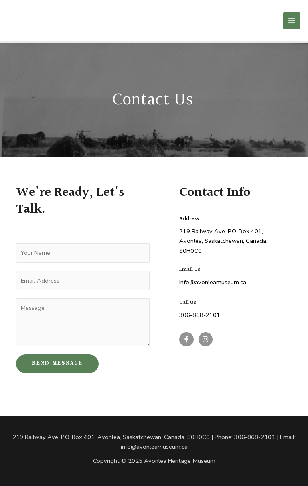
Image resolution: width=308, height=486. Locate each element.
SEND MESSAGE (57, 363)
